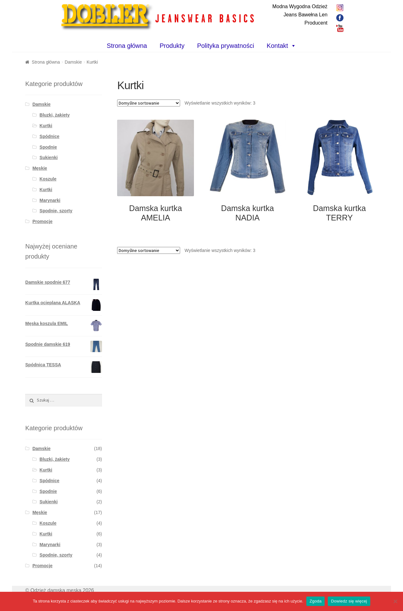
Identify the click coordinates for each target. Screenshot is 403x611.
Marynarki (50, 200)
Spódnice (50, 136)
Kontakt (277, 45)
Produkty (172, 45)
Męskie (39, 168)
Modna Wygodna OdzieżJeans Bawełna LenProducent (299, 15)
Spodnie (48, 147)
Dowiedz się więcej (349, 601)
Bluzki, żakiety (55, 114)
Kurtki (46, 125)
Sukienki (49, 157)
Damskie (73, 62)
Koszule (48, 178)
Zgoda (315, 601)
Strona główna (127, 45)
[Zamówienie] (148, 103)
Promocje (42, 221)
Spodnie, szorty (56, 210)
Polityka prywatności (225, 45)
